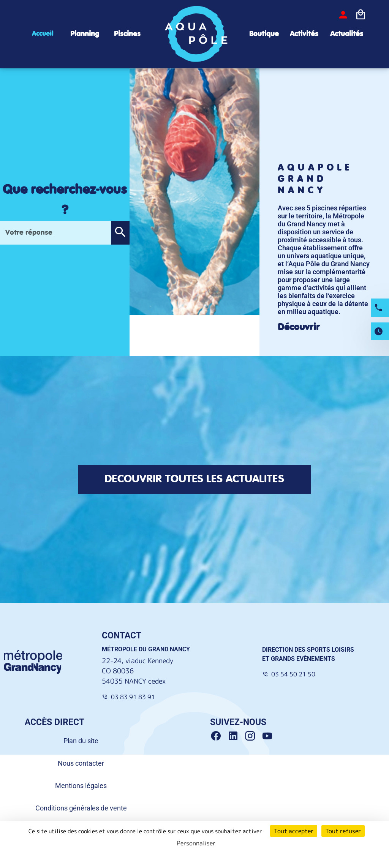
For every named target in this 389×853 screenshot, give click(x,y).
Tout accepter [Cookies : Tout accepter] (293, 831)
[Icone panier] (360, 15)
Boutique (264, 34)
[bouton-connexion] (343, 15)
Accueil (42, 33)
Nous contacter (81, 763)
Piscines (127, 34)
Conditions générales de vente (81, 808)
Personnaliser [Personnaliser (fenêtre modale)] (196, 843)
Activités (304, 34)
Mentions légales (81, 786)
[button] (120, 233)
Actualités (346, 34)
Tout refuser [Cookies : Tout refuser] (343, 831)
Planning (84, 34)
